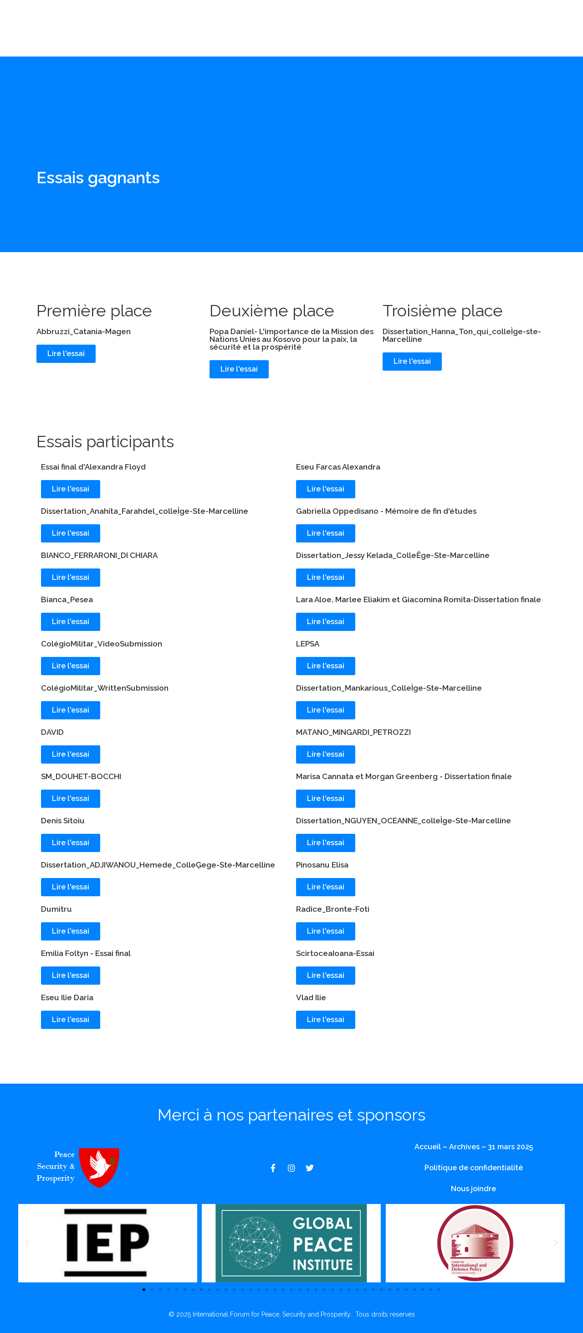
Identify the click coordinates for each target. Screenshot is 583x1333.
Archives (338, 39)
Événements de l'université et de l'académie (215, 39)
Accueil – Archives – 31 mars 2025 (473, 1146)
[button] (27, 1243)
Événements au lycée (324, 18)
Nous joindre (398, 38)
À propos (242, 18)
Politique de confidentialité (473, 1167)
